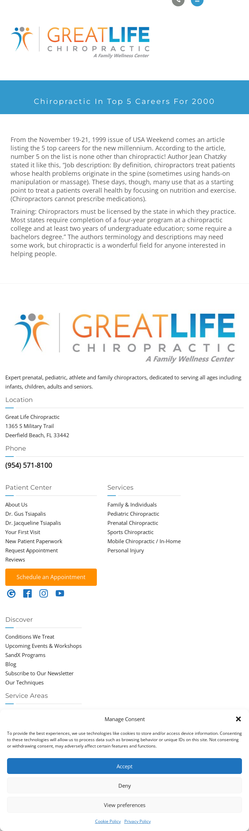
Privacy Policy (137, 821)
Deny (124, 785)
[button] (238, 719)
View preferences (124, 804)
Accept (124, 766)
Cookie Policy (108, 821)
